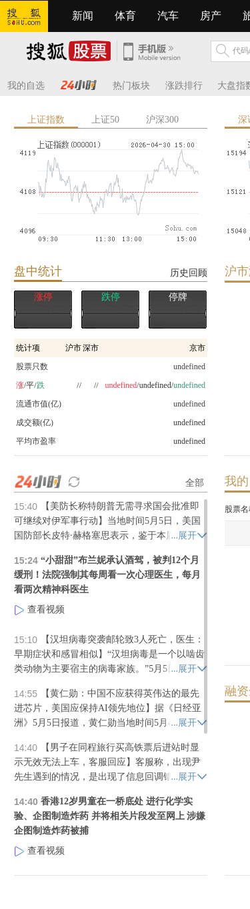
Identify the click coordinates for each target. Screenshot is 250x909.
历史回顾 (188, 272)
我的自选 (26, 86)
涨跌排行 (184, 86)
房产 (210, 15)
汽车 (168, 15)
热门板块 (131, 86)
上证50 (105, 120)
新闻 (82, 15)
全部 (194, 482)
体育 (125, 15)
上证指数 (46, 120)
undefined (189, 422)
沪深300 (162, 120)
